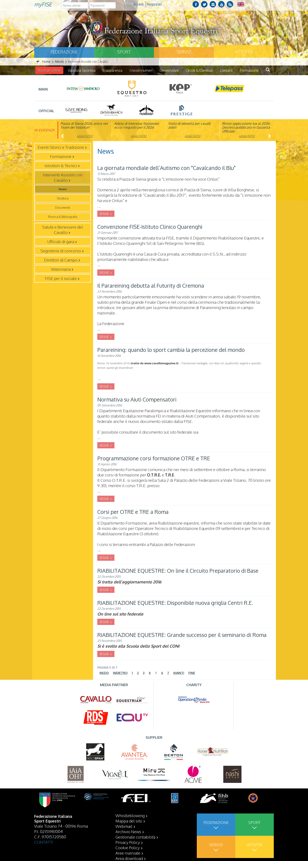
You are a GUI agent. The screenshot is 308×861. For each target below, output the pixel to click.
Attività (244, 52)
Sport (124, 52)
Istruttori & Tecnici (60, 165)
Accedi (138, 4)
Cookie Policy (128, 847)
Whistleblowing (130, 815)
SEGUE (104, 214)
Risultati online (49, 70)
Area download (129, 858)
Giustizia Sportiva (81, 70)
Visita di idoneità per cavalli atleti (189, 125)
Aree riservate (128, 852)
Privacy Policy (128, 842)
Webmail (124, 826)
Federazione (64, 52)
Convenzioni (169, 70)
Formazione (249, 70)
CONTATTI (43, 842)
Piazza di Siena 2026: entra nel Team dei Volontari (84, 125)
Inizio (104, 673)
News (63, 189)
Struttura (62, 198)
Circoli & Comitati (199, 70)
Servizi (184, 52)
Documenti (62, 207)
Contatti (226, 70)
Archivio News (128, 831)
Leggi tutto (85, 136)
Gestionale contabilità (135, 836)
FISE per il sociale (61, 278)
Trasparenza (112, 70)
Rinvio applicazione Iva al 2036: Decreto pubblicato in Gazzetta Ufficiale (246, 127)
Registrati (154, 4)
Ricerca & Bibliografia (62, 217)
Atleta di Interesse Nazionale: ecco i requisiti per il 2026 (136, 125)
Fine (191, 673)
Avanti (178, 673)
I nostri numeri (141, 70)
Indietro (120, 673)
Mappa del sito (129, 820)
